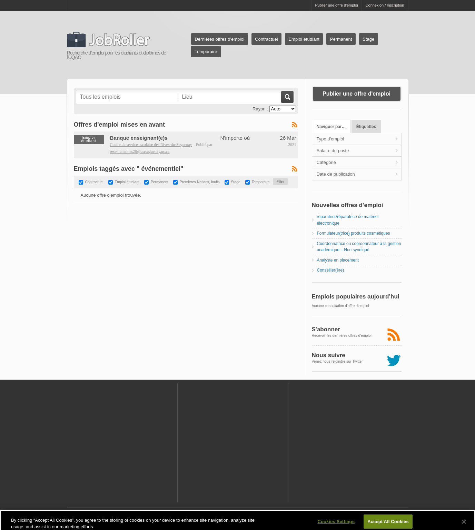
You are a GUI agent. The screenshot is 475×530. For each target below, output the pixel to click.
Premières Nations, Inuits (200, 182)
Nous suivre (328, 355)
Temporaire (206, 51)
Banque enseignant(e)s (139, 138)
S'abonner (326, 329)
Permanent (341, 39)
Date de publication (336, 174)
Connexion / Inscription (385, 5)
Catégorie (326, 162)
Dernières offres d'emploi (219, 39)
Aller (287, 97)
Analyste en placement (338, 260)
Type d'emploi (330, 138)
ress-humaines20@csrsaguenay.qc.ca (140, 151)
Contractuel (266, 39)
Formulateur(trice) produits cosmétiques (353, 233)
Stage (368, 39)
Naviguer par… (331, 126)
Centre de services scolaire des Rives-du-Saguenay (151, 145)
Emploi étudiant (303, 39)
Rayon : (260, 108)
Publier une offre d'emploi (336, 5)
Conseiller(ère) (330, 270)
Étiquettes (366, 126)
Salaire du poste (333, 150)
